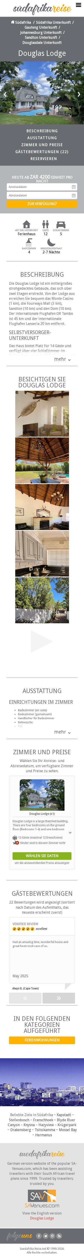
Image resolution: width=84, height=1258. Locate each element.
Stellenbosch (19, 1120)
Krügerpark (67, 1125)
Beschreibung (42, 131)
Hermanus (43, 1135)
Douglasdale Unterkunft (42, 43)
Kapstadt (64, 1115)
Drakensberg (20, 1130)
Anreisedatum (73, 187)
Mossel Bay (68, 1130)
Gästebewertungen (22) (42, 152)
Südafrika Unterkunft (53, 22)
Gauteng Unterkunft (41, 27)
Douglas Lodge (42, 1218)
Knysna (29, 1125)
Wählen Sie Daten (42, 856)
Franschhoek (43, 1120)
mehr (60, 359)
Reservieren (43, 159)
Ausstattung (42, 138)
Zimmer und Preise (42, 145)
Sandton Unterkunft (41, 37)
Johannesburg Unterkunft (41, 32)
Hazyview (46, 1125)
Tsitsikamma (45, 1130)
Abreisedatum (73, 195)
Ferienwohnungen (42, 1040)
